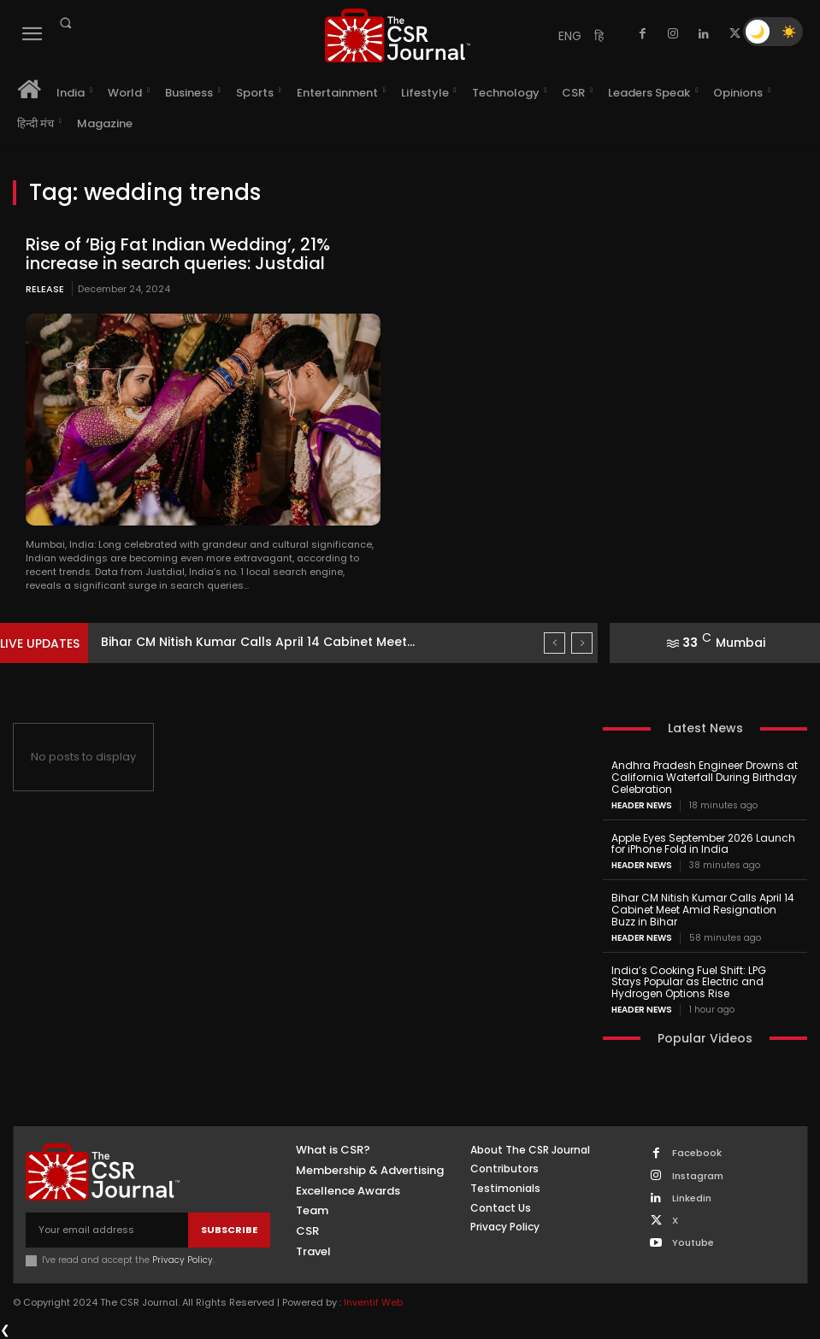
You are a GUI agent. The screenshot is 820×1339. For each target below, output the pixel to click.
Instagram (697, 1176)
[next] (582, 643)
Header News (641, 806)
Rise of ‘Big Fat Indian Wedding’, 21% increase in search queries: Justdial (178, 253)
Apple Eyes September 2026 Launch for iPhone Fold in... (271, 641)
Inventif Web (373, 1302)
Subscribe (229, 1229)
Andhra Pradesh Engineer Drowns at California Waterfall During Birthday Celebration (704, 777)
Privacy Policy (182, 1260)
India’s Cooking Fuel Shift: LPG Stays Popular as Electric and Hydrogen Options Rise (688, 982)
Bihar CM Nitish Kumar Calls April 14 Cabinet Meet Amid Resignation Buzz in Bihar (702, 909)
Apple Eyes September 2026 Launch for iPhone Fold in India (703, 844)
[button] (65, 23)
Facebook (697, 1153)
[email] (107, 1230)
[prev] (554, 643)
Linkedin (691, 1198)
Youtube (693, 1242)
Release (45, 289)
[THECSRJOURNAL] (398, 35)
